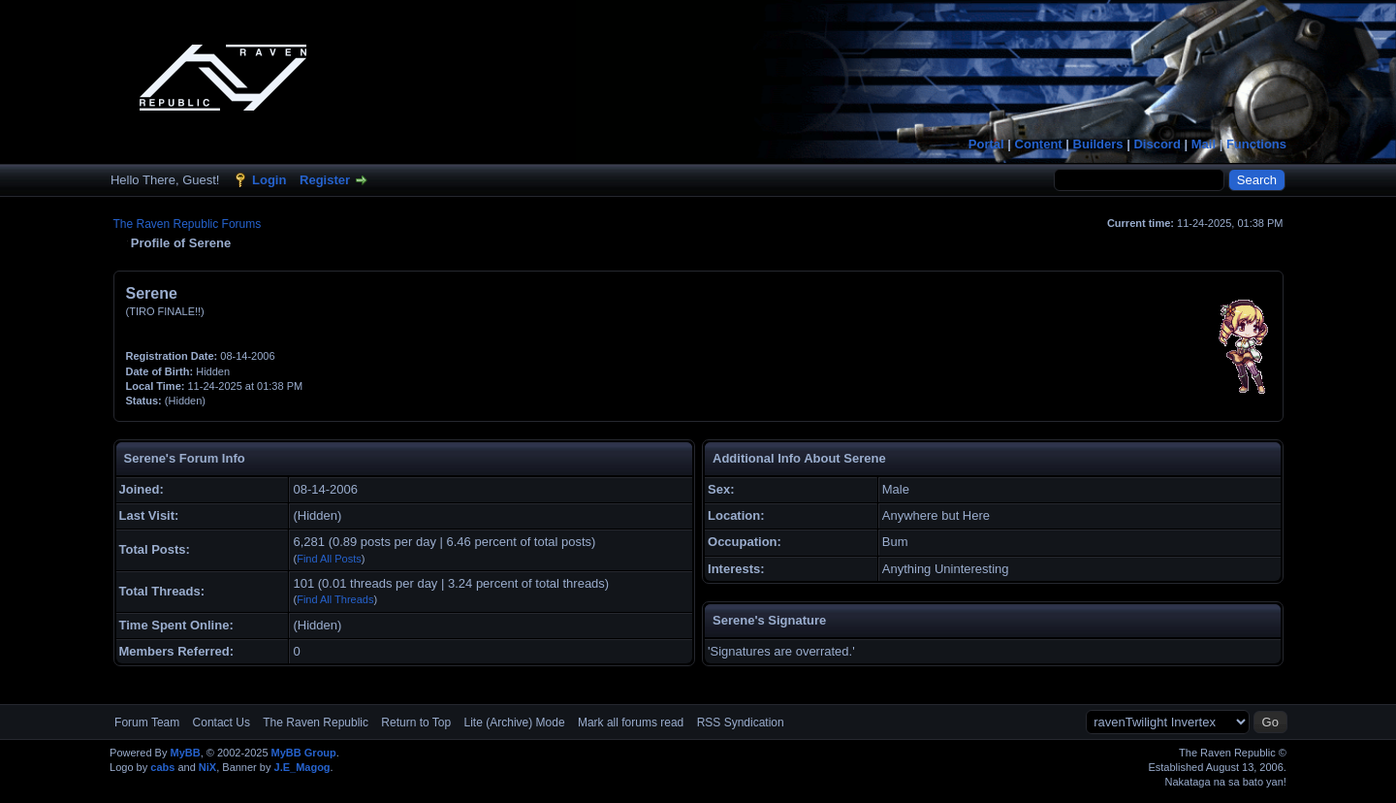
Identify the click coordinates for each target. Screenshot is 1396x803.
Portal (986, 144)
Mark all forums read (630, 722)
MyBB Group (303, 752)
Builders (1098, 144)
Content (1039, 144)
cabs (162, 767)
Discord (1156, 144)
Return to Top (416, 722)
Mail (1203, 144)
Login (269, 180)
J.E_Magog (302, 767)
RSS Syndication (740, 722)
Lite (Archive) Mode (514, 722)
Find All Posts (329, 558)
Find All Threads (335, 599)
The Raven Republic (315, 722)
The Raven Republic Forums (187, 224)
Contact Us (221, 722)
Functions (1256, 144)
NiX (207, 767)
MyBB (185, 752)
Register (325, 180)
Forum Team (146, 722)
